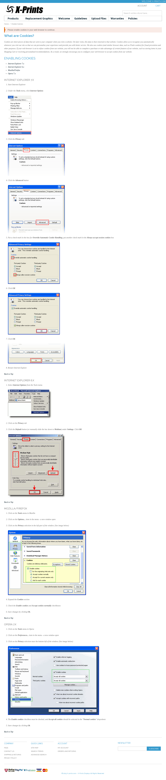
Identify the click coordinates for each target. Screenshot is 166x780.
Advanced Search (38, 755)
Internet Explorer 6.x (16, 67)
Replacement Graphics (39, 18)
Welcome (64, 18)
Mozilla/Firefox (14, 70)
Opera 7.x (12, 74)
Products (13, 18)
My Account (63, 748)
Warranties (117, 18)
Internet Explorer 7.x (16, 64)
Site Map (34, 748)
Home (6, 24)
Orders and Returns (67, 751)
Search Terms (37, 751)
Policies (132, 18)
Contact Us (9, 751)
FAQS (6, 748)
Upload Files (98, 18)
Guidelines (80, 18)
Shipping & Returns (12, 755)
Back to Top (8, 374)
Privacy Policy (10, 758)
